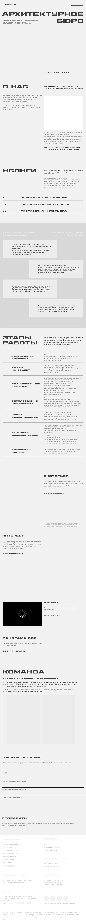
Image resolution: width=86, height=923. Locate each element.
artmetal (51, 863)
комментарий (12, 798)
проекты (9, 857)
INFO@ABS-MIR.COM (54, 885)
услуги (8, 860)
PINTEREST (51, 850)
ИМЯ (4, 773)
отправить (5, 818)
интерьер (10, 851)
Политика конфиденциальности (59, 903)
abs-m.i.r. (10, 4)
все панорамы (14, 651)
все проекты (54, 494)
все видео (52, 615)
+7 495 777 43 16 (53, 880)
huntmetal (52, 866)
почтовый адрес (14, 781)
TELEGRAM (51, 847)
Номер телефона (14, 789)
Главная (9, 866)
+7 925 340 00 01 (53, 883)
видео (7, 848)
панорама (10, 844)
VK (46, 844)
